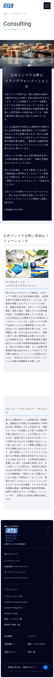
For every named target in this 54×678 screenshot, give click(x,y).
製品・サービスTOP (36, 644)
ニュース (32, 636)
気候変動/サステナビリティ (16, 566)
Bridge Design (11, 613)
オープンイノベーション (15, 572)
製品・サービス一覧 (13, 618)
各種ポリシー (10, 652)
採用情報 (8, 644)
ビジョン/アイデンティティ (16, 577)
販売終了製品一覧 (12, 624)
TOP (5, 14)
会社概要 (8, 636)
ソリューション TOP (13, 596)
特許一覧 (32, 652)
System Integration (13, 607)
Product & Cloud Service (16, 602)
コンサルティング (18, 14)
